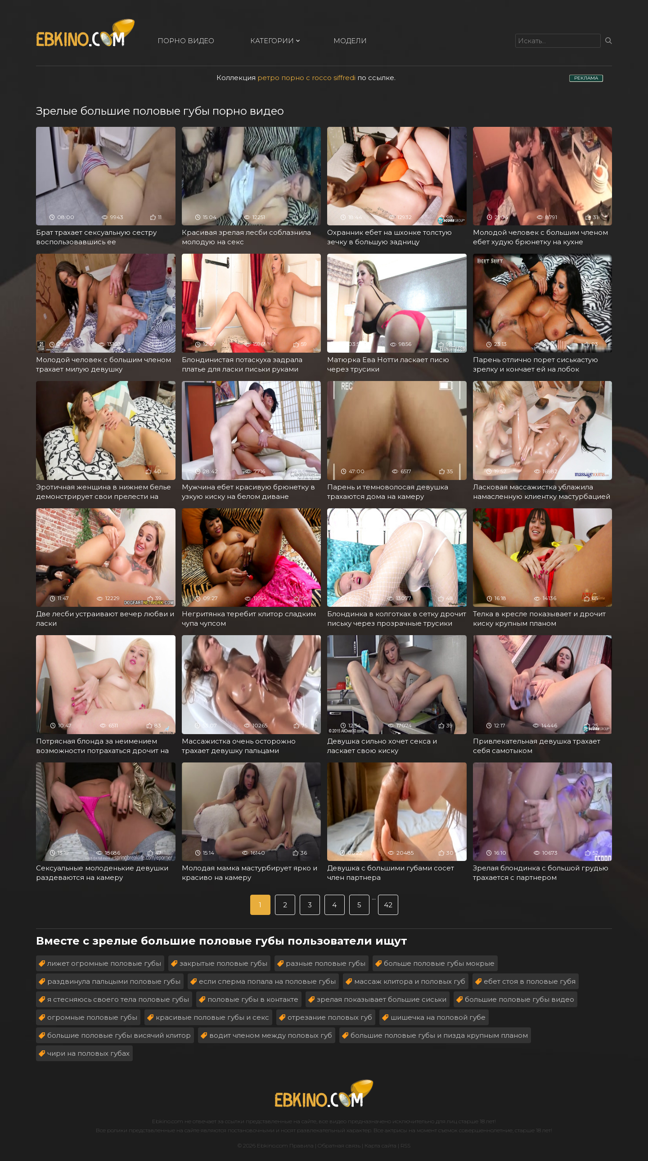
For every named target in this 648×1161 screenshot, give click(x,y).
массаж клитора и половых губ (409, 981)
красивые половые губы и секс (212, 1017)
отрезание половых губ (330, 1017)
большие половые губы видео (519, 999)
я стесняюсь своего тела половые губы (118, 999)
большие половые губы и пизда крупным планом (439, 1035)
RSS (405, 1145)
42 (388, 905)
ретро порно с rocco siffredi (306, 77)
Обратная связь (339, 1145)
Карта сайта (380, 1145)
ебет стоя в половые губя (530, 981)
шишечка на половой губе (438, 1017)
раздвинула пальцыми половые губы (113, 981)
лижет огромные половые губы (104, 963)
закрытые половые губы (223, 963)
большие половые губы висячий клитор (119, 1035)
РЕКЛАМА (586, 78)
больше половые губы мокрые (439, 963)
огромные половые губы (92, 1017)
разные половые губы (325, 963)
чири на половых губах (88, 1053)
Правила (301, 1145)
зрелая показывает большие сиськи (381, 999)
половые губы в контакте (252, 999)
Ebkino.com (167, 1121)
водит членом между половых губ (270, 1035)
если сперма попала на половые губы (267, 981)
